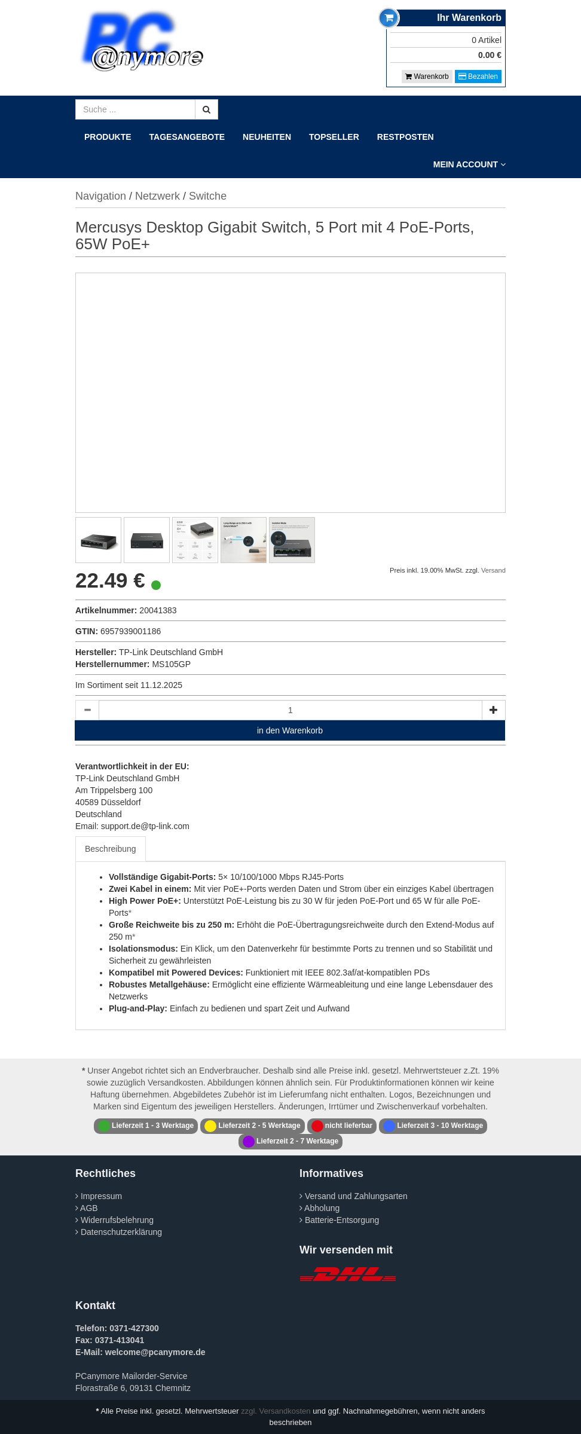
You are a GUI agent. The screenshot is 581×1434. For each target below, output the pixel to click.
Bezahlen (478, 76)
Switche (208, 196)
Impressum (98, 1196)
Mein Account (469, 164)
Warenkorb (427, 76)
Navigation (100, 196)
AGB (86, 1208)
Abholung (319, 1208)
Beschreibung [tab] (110, 849)
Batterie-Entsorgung (339, 1220)
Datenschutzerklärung (118, 1232)
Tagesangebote (187, 137)
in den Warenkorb (290, 730)
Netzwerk (157, 196)
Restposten (405, 137)
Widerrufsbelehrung (114, 1220)
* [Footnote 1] (130, 913)
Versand (493, 570)
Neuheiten (267, 137)
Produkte (108, 137)
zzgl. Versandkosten (275, 1411)
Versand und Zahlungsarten (353, 1196)
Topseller (334, 137)
